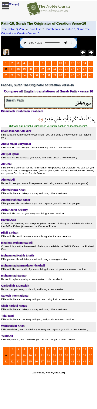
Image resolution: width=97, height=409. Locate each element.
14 (84, 63)
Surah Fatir (53, 29)
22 (42, 69)
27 (72, 69)
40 (60, 75)
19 (24, 69)
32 (12, 75)
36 (36, 75)
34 (24, 75)
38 (48, 75)
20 (30, 69)
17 (12, 69)
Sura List (35, 29)
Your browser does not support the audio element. (48, 43)
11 (66, 63)
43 (78, 75)
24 (54, 69)
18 (18, 69)
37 (42, 75)
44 (84, 75)
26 (66, 69)
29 (84, 69)
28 (78, 69)
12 (72, 63)
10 (60, 63)
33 (18, 75)
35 (30, 75)
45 (90, 75)
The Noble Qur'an (13, 29)
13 (78, 63)
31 (6, 75)
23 (48, 69)
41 (66, 75)
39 (54, 75)
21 (36, 69)
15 (90, 63)
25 (60, 69)
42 (72, 75)
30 (90, 69)
